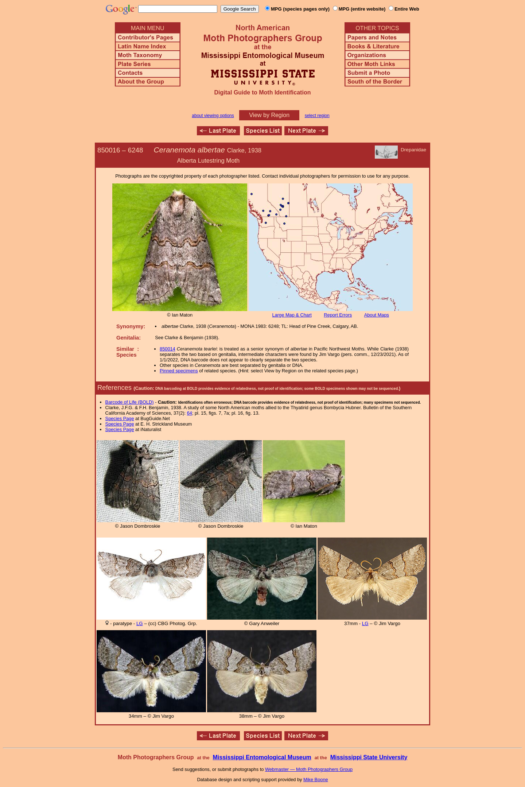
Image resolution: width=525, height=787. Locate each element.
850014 (167, 349)
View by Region (269, 115)
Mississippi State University (369, 757)
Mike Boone (315, 779)
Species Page (119, 418)
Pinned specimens (179, 370)
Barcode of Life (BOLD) (129, 402)
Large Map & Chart (292, 315)
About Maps (376, 315)
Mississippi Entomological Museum (262, 757)
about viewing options (213, 115)
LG (139, 623)
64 (189, 413)
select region (317, 115)
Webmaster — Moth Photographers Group (309, 769)
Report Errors (338, 315)
